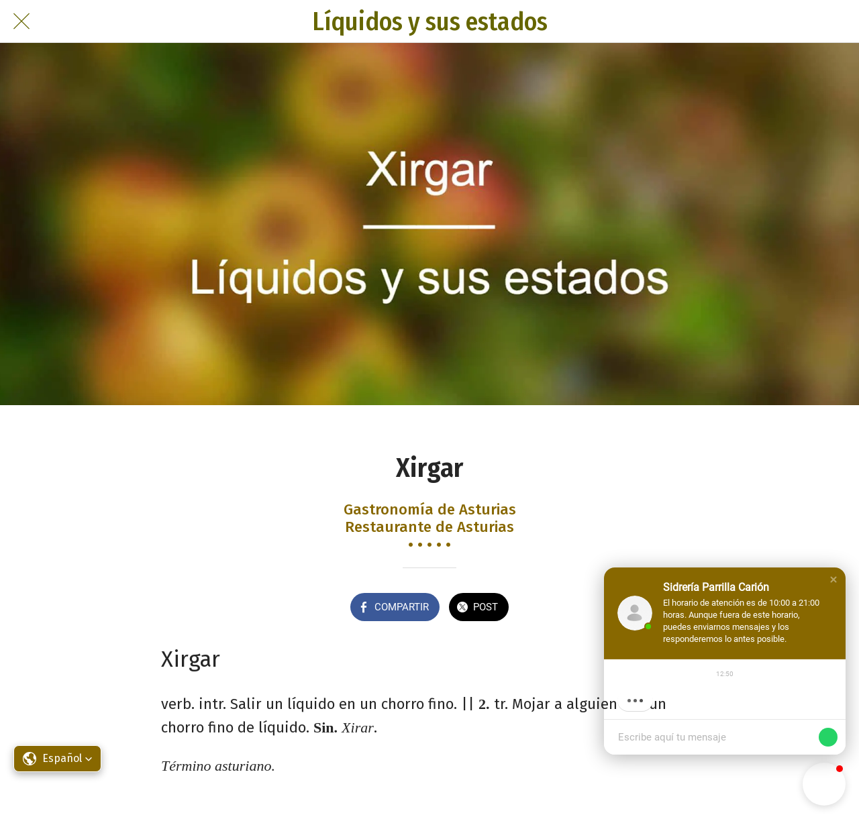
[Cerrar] (21, 21)
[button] (833, 579)
